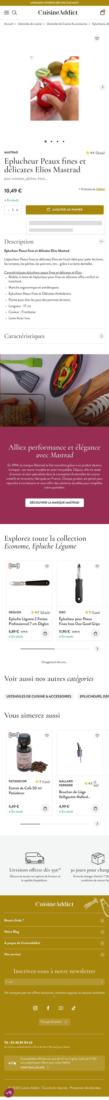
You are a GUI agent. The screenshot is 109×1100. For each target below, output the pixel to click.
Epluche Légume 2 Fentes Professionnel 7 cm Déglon (29, 621)
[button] (45, 141)
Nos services (54, 954)
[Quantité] (12, 210)
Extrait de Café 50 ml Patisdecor (25, 790)
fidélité (100, 189)
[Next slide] (102, 87)
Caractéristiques (54, 336)
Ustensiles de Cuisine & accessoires (67, 24)
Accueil (8, 24)
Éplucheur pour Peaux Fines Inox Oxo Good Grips (79, 621)
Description (54, 241)
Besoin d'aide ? (54, 920)
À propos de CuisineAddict (54, 943)
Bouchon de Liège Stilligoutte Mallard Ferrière (73, 797)
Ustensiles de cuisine (30, 24)
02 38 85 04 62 (21, 1042)
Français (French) (54, 1022)
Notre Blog (54, 931)
